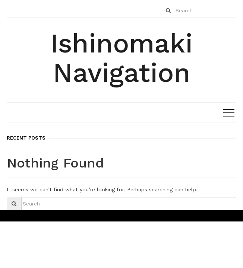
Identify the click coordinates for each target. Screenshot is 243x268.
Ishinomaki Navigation (121, 58)
